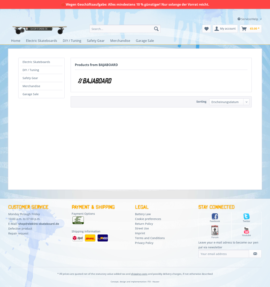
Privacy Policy (144, 243)
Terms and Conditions (150, 238)
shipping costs (139, 274)
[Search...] (125, 29)
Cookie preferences (148, 219)
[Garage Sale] (145, 40)
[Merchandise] (120, 40)
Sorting (201, 101)
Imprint (140, 233)
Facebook (215, 218)
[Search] (156, 29)
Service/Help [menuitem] (248, 19)
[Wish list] (206, 29)
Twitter (246, 218)
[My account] (225, 29)
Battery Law (143, 214)
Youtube (246, 232)
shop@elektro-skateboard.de (38, 224)
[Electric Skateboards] (41, 40)
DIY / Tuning (31, 70)
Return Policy (144, 224)
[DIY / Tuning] (72, 40)
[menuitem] (125, 29)
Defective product (20, 228)
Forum (215, 232)
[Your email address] (223, 254)
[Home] (15, 40)
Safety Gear (30, 78)
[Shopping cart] (251, 29)
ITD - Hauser (153, 281)
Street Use (142, 228)
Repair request (18, 233)
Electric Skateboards (36, 62)
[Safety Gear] (95, 40)
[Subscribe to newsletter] (255, 254)
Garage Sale (31, 94)
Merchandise (31, 86)
